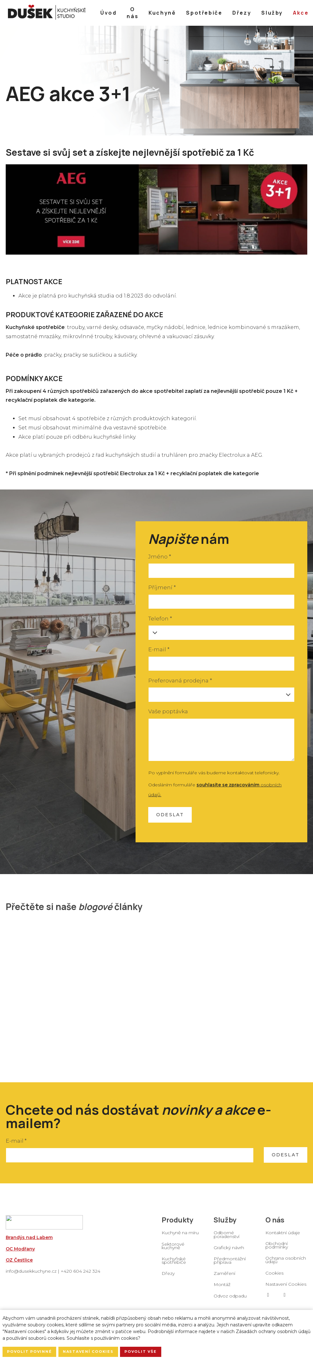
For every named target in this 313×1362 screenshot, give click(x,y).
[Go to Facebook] (267, 1297)
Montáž (222, 1287)
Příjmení (162, 590)
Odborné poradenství (226, 1237)
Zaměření (224, 1276)
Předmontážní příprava (230, 1263)
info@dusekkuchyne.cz (31, 1273)
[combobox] (221, 697)
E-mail (158, 652)
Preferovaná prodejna (180, 683)
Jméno (159, 559)
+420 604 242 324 (80, 1273)
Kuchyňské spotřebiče (174, 1263)
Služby (225, 1222)
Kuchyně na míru (180, 1235)
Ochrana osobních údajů (285, 1262)
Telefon (160, 621)
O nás (274, 1222)
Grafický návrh (229, 1250)
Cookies (274, 1275)
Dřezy (168, 1276)
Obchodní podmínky (276, 1247)
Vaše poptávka (168, 714)
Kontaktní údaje (282, 1235)
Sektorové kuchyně (173, 1248)
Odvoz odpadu (230, 1298)
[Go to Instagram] (284, 1297)
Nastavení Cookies (285, 1287)
